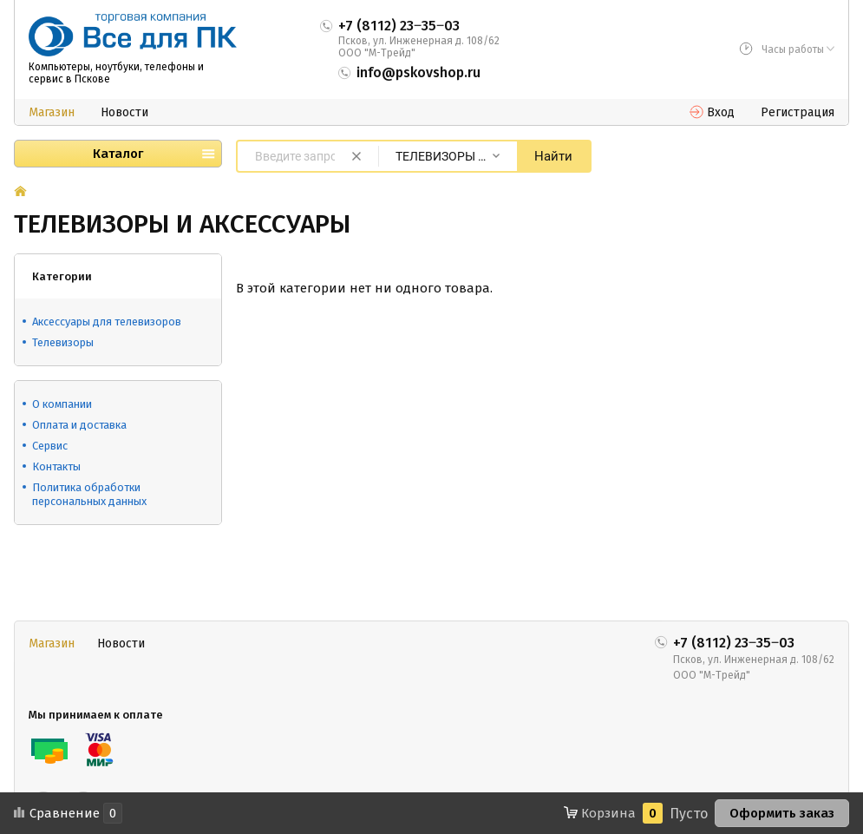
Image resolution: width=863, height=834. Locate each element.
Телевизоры (63, 342)
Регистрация (797, 112)
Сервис (50, 445)
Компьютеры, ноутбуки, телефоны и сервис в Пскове (116, 73)
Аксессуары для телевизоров (106, 321)
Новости (124, 112)
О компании (62, 403)
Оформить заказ (781, 813)
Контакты (56, 466)
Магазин (52, 112)
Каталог (118, 153)
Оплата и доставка (79, 424)
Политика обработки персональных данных (89, 494)
